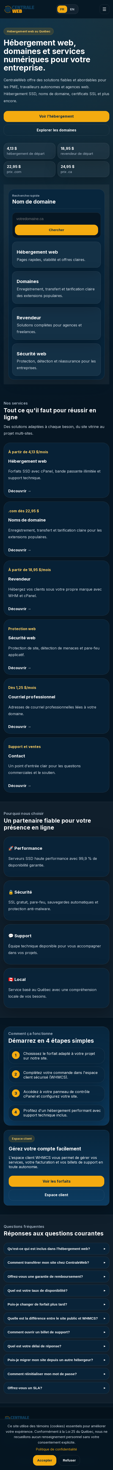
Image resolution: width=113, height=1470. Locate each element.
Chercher (56, 230)
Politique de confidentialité (56, 1449)
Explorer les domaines (56, 130)
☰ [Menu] (104, 9)
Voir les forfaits (57, 1181)
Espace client (56, 1195)
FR (62, 9)
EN (72, 9)
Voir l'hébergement (56, 116)
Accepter (44, 1460)
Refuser (69, 1460)
